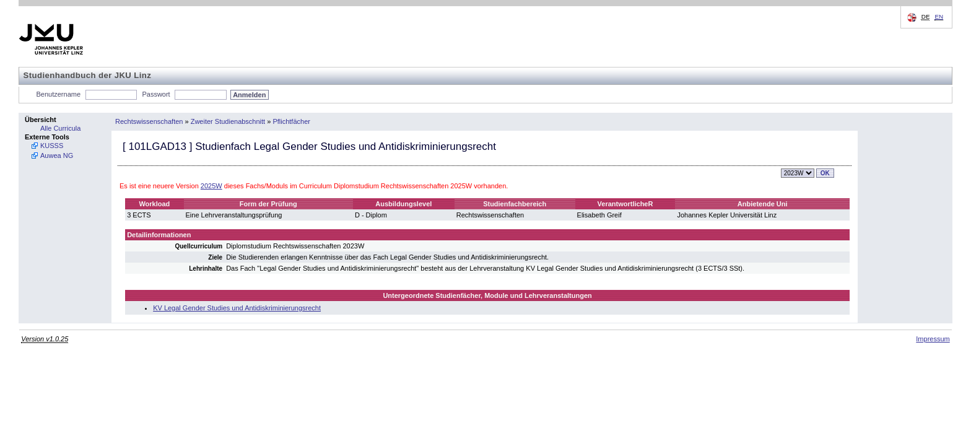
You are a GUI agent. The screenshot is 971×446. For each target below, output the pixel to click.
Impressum (932, 339)
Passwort (156, 94)
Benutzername (59, 94)
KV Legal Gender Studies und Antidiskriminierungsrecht (237, 308)
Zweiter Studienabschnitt (228, 121)
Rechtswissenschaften (149, 121)
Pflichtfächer (291, 121)
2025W (211, 186)
